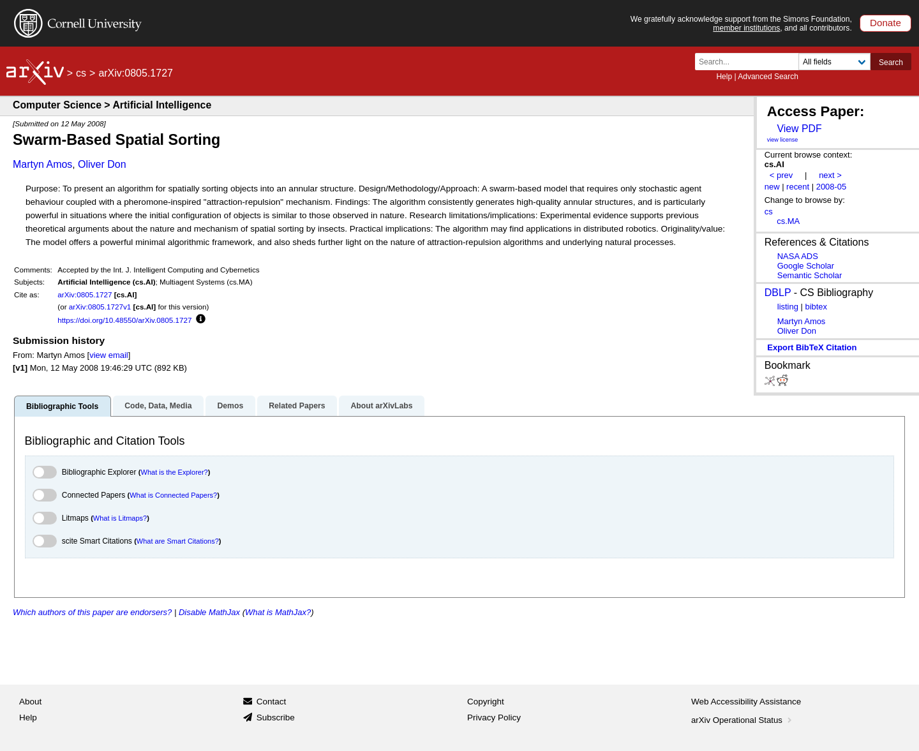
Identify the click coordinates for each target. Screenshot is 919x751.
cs (81, 73)
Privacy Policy (494, 717)
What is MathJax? (278, 612)
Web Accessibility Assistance (746, 701)
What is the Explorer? (174, 472)
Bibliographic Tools (62, 406)
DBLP (778, 292)
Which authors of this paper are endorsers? (92, 612)
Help (724, 76)
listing (787, 306)
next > (830, 175)
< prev (781, 175)
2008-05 (831, 186)
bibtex (816, 306)
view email (108, 355)
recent (797, 186)
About (30, 701)
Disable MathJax (209, 612)
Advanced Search (768, 76)
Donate (885, 22)
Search (891, 62)
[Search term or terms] (750, 61)
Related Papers (297, 405)
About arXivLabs (381, 405)
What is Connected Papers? (173, 495)
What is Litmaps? (120, 518)
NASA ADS (797, 256)
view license (782, 140)
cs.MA (788, 221)
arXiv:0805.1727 (84, 294)
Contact (272, 701)
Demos (230, 405)
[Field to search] (834, 61)
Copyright (485, 701)
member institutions (746, 28)
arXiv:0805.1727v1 (100, 306)
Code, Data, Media (157, 405)
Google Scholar (805, 266)
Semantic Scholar (809, 275)
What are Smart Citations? (178, 541)
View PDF (799, 128)
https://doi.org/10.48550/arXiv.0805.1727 (124, 320)
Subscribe (276, 717)
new (772, 186)
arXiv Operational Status (742, 720)
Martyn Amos (42, 164)
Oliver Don (102, 164)
